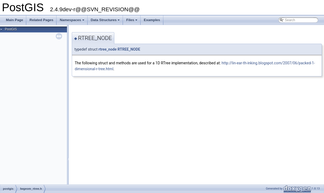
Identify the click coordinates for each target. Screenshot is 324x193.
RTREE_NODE (129, 49)
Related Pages (41, 20)
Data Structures (106, 21)
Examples (152, 20)
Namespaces (72, 21)
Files (132, 21)
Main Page (14, 20)
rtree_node (108, 49)
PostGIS (11, 29)
